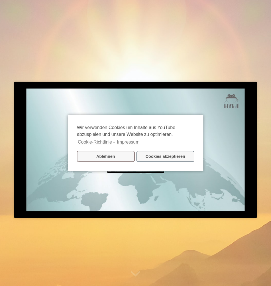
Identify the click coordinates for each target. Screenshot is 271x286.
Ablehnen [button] (105, 156)
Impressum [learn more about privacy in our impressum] (128, 142)
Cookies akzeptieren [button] (165, 156)
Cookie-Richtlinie (95, 142)
